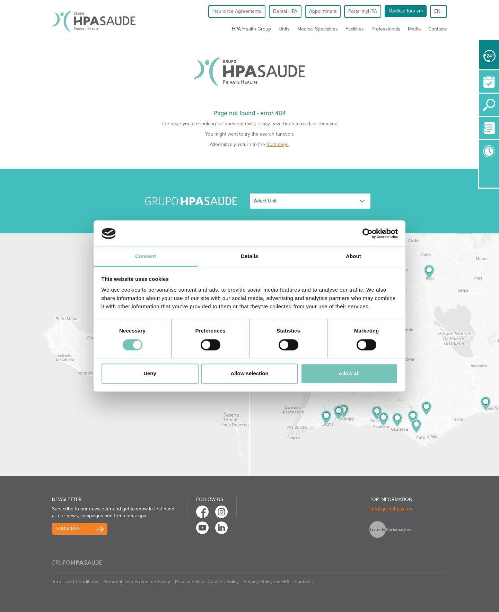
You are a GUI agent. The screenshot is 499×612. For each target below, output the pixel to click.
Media (414, 29)
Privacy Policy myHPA (266, 582)
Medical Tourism (405, 11)
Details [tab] (249, 256)
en (438, 11)
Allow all (349, 374)
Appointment (322, 11)
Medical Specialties (317, 29)
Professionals (385, 29)
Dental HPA (285, 11)
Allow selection (249, 374)
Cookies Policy (223, 582)
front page (277, 144)
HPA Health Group (251, 29)
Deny (149, 374)
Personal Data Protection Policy (136, 582)
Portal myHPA (362, 11)
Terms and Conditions (75, 582)
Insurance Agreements (236, 11)
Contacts (437, 29)
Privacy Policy (189, 582)
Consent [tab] (145, 256)
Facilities (354, 29)
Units (284, 29)
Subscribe (68, 529)
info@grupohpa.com (390, 509)
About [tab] (353, 256)
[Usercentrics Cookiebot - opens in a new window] (367, 233)
